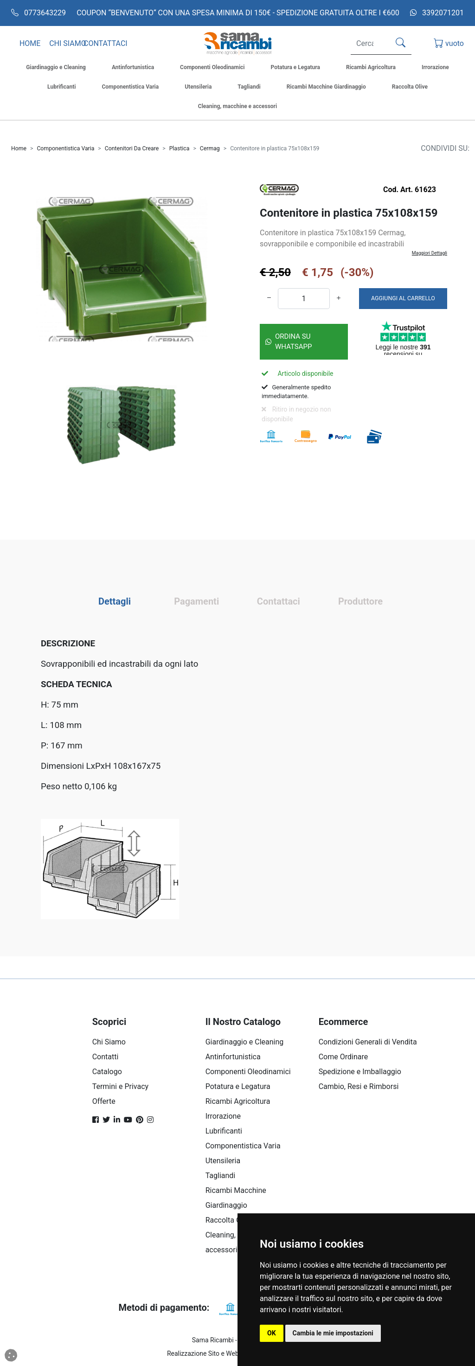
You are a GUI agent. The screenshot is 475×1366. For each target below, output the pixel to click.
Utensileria (222, 1160)
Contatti (105, 1056)
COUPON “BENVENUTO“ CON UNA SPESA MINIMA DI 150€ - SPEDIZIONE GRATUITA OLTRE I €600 (238, 12)
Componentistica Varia (65, 148)
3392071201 (437, 12)
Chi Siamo (109, 1041)
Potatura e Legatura (237, 1086)
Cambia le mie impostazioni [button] (333, 1333)
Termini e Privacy (120, 1086)
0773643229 (38, 12)
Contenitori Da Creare (132, 148)
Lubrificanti (223, 1131)
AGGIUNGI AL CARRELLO (403, 298)
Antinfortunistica (233, 1056)
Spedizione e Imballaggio (360, 1071)
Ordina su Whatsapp (288, 341)
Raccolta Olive (228, 1220)
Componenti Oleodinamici (248, 1071)
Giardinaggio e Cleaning (244, 1041)
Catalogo (107, 1071)
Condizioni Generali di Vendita (368, 1041)
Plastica (179, 148)
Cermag (210, 148)
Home (18, 148)
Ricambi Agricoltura (237, 1101)
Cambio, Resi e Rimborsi (359, 1086)
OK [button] (271, 1333)
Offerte (104, 1101)
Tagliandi (220, 1175)
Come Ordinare (343, 1056)
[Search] (368, 43)
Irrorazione (223, 1116)
